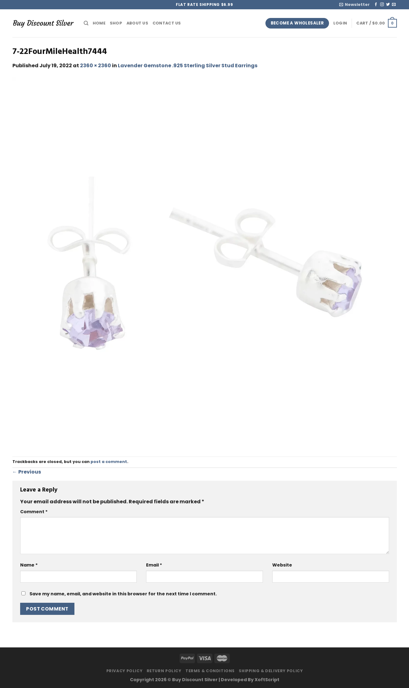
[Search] (86, 23)
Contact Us (167, 23)
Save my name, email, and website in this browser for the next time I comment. (123, 594)
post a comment (109, 461)
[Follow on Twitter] (388, 4)
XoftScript (267, 680)
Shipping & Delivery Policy (271, 670)
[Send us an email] (394, 4)
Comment (34, 512)
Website (282, 565)
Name (29, 565)
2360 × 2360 (95, 65)
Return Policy (164, 670)
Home (99, 23)
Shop (116, 23)
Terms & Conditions (210, 670)
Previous (26, 471)
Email (154, 565)
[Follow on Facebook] (376, 4)
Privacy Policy (124, 670)
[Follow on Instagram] (382, 4)
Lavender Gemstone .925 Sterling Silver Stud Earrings (187, 65)
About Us (137, 23)
